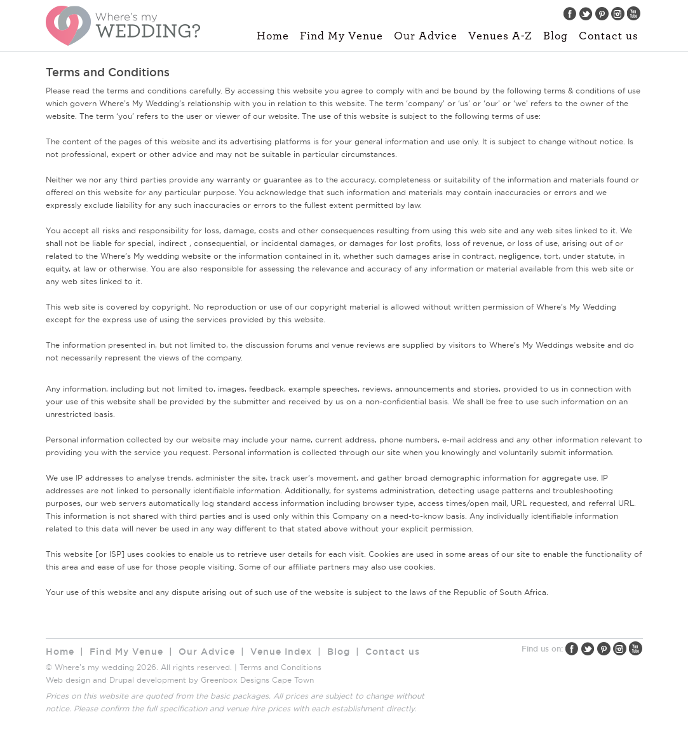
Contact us (608, 36)
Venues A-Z (500, 36)
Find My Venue (341, 36)
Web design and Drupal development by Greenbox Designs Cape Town (180, 680)
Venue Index (281, 651)
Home (273, 36)
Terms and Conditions (280, 667)
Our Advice (425, 36)
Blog (555, 36)
